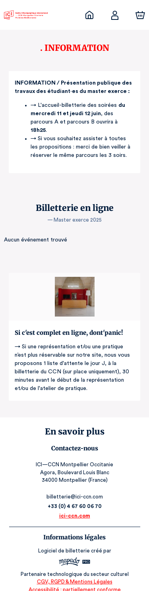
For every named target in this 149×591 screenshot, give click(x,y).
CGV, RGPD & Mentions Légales (74, 573)
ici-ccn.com (74, 507)
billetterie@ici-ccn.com (74, 488)
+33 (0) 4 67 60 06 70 (74, 498)
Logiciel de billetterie (64, 542)
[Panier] (140, 15)
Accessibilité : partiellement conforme (74, 581)
